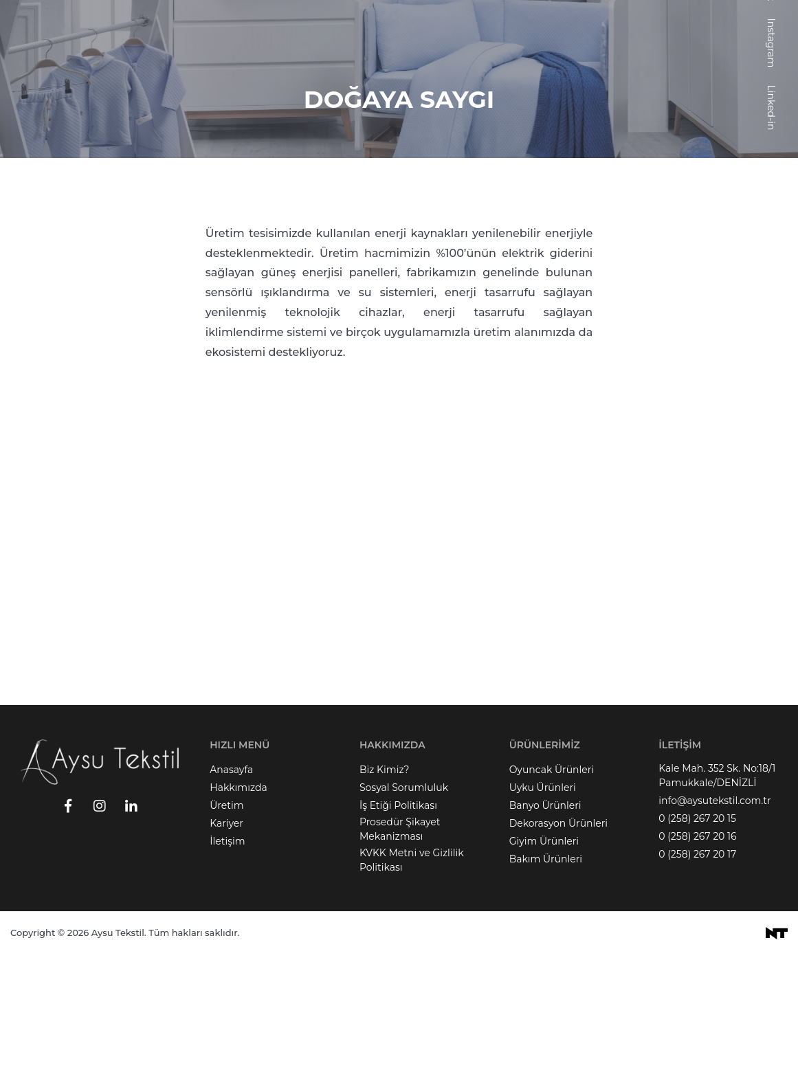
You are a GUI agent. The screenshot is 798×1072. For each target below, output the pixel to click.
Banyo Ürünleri (545, 922)
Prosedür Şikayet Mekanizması (400, 946)
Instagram (771, 159)
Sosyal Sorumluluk (403, 904)
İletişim (227, 958)
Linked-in (771, 224)
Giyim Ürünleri (544, 958)
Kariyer (226, 940)
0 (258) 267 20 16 (697, 953)
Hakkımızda (238, 904)
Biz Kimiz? (384, 886)
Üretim (226, 922)
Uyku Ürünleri (542, 904)
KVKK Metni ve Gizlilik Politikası (411, 976)
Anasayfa (231, 886)
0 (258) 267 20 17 (697, 971)
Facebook (771, 94)
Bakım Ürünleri (545, 976)
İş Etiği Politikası (398, 922)
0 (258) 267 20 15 (697, 935)
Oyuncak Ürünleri (551, 886)
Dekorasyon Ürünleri (558, 940)
